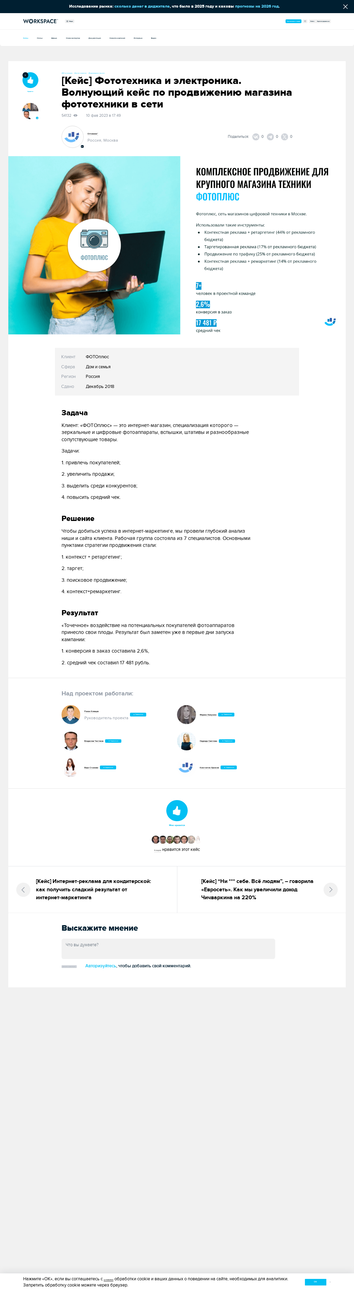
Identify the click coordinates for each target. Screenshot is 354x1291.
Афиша (75, 37)
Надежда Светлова (219, 742)
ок (294, 1281)
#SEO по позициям (77, 72)
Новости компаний (193, 37)
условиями (114, 1277)
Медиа (77, 21)
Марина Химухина (218, 716)
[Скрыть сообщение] (345, 6)
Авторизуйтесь (146, 975)
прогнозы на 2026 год (257, 6)
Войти (282, 21)
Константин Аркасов (220, 769)
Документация (151, 37)
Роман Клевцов (100, 710)
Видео (256, 37)
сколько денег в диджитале (142, 6)
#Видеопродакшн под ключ (156, 72)
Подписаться (150, 716)
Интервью (231, 37)
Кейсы (29, 37)
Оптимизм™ (99, 135)
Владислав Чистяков (105, 742)
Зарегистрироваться (311, 21)
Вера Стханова (99, 769)
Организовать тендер (235, 21)
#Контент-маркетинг (113, 72)
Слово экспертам (109, 37)
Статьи (52, 37)
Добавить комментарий (91, 975)
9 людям (157, 854)
